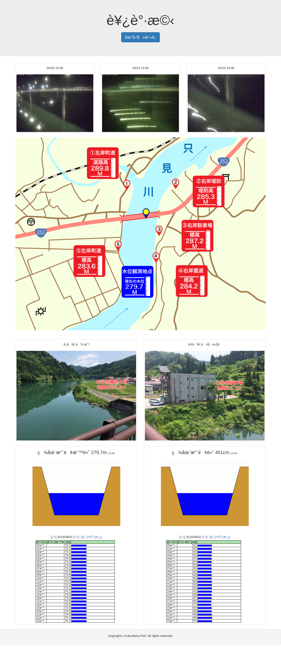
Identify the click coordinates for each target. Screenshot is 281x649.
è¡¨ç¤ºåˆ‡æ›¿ (91, 537)
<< (54, 537)
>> (76, 537)
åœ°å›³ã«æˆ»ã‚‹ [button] (140, 37)
